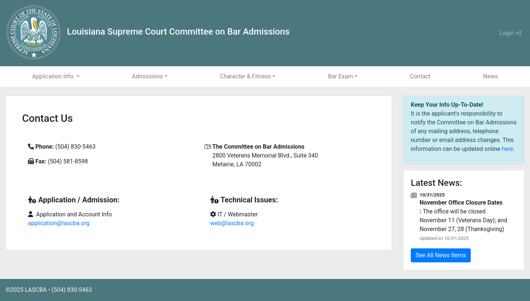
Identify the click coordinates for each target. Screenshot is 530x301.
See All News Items (441, 255)
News (490, 76)
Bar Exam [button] (340, 76)
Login (510, 32)
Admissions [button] (147, 76)
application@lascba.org (59, 223)
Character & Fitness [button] (245, 76)
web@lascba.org (232, 223)
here (507, 148)
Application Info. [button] (53, 76)
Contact (420, 76)
